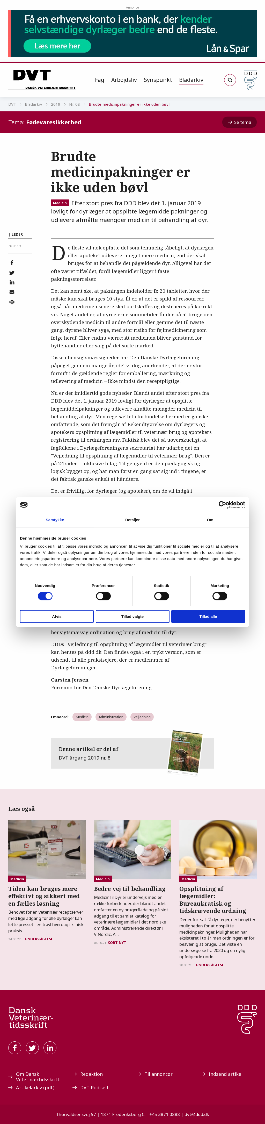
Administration (111, 716)
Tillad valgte (132, 616)
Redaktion (87, 1074)
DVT (12, 104)
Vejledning (142, 716)
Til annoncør (155, 1074)
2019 (55, 104)
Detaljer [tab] (132, 520)
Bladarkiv (191, 79)
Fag (99, 79)
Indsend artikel (221, 1074)
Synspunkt (158, 79)
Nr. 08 (74, 104)
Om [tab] (210, 520)
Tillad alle (208, 616)
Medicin (60, 203)
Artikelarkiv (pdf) (31, 1087)
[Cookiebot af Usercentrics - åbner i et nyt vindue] (222, 505)
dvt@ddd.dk (197, 1114)
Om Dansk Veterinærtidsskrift (34, 1077)
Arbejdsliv (124, 79)
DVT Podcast (90, 1087)
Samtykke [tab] (55, 520)
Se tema (239, 122)
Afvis (57, 616)
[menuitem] (99, 80)
